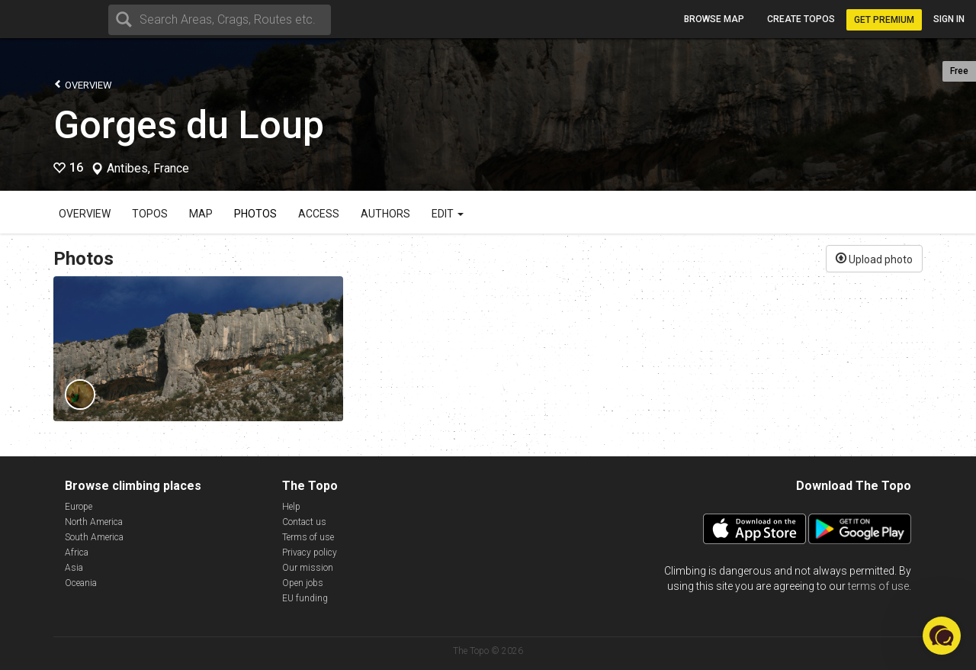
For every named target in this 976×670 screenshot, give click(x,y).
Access (318, 214)
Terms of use (308, 537)
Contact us (304, 522)
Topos (150, 214)
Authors (385, 214)
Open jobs (302, 583)
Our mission (307, 567)
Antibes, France (148, 169)
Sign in (949, 19)
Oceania (81, 583)
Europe (78, 506)
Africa (76, 552)
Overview (82, 84)
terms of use (878, 586)
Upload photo (874, 258)
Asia (74, 567)
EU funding (305, 598)
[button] (942, 636)
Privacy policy (309, 552)
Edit (448, 214)
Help (291, 506)
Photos (255, 214)
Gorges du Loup (188, 125)
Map (201, 214)
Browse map (714, 19)
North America (94, 522)
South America (94, 537)
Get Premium (884, 19)
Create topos (801, 19)
